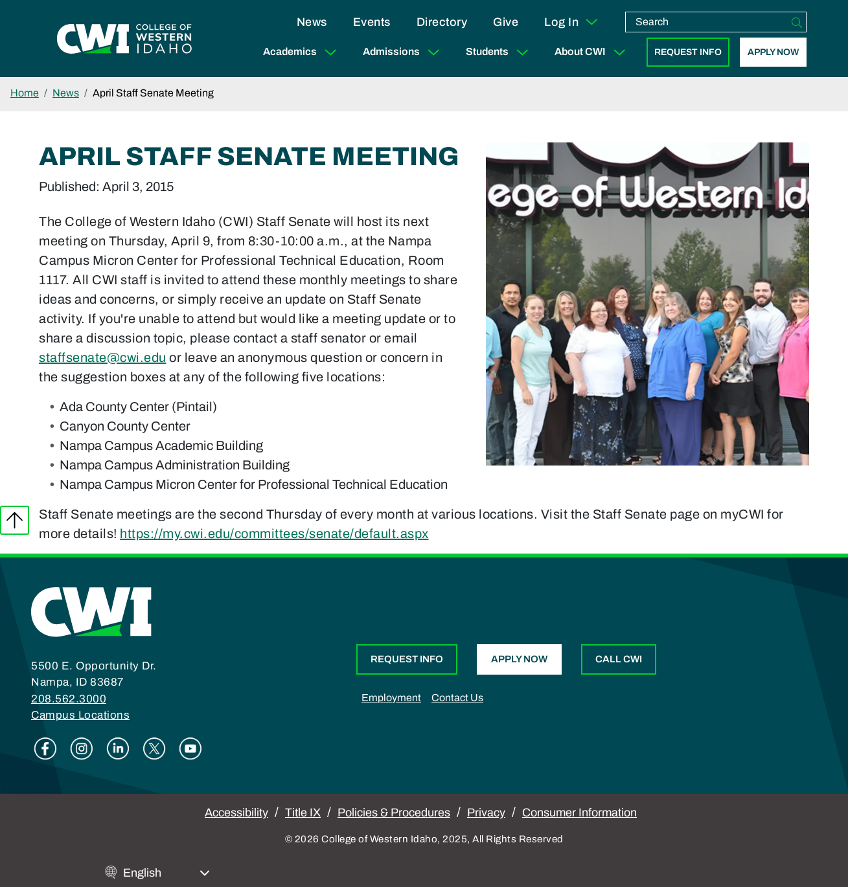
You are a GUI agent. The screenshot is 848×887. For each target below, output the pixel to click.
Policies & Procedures (394, 812)
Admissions (404, 52)
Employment (391, 697)
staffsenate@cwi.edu (102, 357)
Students (500, 52)
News (312, 22)
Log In (571, 22)
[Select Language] (166, 873)
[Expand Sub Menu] (330, 52)
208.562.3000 (68, 699)
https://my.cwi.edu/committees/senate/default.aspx (274, 533)
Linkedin (118, 748)
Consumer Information (579, 812)
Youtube (190, 748)
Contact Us (457, 697)
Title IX (303, 812)
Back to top (14, 520)
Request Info (688, 52)
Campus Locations (80, 715)
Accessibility (236, 812)
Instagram (81, 748)
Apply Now (773, 52)
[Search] (797, 22)
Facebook (45, 748)
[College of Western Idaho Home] (124, 39)
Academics (302, 52)
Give (505, 22)
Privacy (486, 812)
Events (372, 22)
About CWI (593, 52)
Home (24, 92)
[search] (707, 22)
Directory (442, 22)
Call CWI (618, 659)
